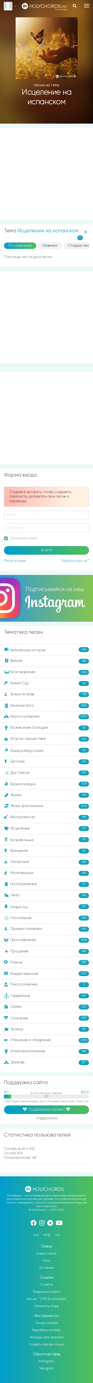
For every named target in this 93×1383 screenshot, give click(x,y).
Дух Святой (46, 772)
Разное (46, 962)
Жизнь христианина (46, 806)
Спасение (46, 1018)
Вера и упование (46, 716)
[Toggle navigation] (86, 5)
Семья (46, 1007)
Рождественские (46, 973)
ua (57, 1235)
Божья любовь (46, 694)
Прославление (46, 940)
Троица (46, 1029)
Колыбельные (46, 839)
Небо (46, 895)
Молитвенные (46, 873)
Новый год (46, 906)
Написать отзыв (46, 1306)
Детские (46, 761)
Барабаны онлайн (46, 1330)
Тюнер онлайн (46, 1323)
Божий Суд (46, 683)
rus (36, 1235)
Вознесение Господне (46, 727)
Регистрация (15, 561)
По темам (46, 1268)
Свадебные (46, 995)
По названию (20, 246)
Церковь (46, 1062)
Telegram (46, 1368)
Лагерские (46, 862)
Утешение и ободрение (46, 1040)
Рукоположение (46, 984)
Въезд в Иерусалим (46, 750)
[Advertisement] (46, 174)
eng (46, 1235)
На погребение (46, 884)
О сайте (46, 1284)
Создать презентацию (46, 1344)
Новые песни (46, 1253)
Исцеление (46, 828)
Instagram (46, 1361)
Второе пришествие (46, 739)
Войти (46, 550)
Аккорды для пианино (46, 1337)
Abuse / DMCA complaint (46, 1299)
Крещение (46, 851)
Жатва (46, 795)
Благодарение (46, 672)
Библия (46, 661)
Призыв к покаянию (46, 929)
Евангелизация (46, 784)
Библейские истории (46, 649)
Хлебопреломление (46, 1051)
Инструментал (46, 817)
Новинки (50, 246)
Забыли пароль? (75, 561)
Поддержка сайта (47, 1292)
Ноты (46, 1260)
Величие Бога (46, 705)
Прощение (46, 951)
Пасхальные (46, 918)
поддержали (46, 1118)
